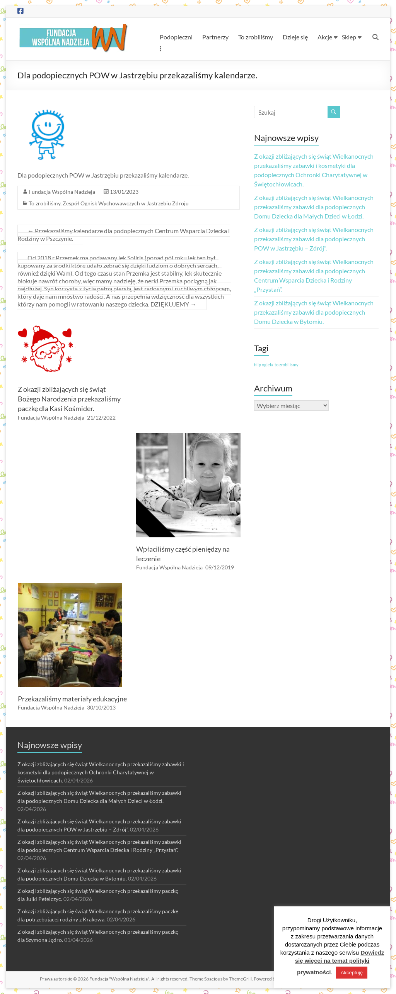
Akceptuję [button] (352, 972)
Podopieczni (176, 37)
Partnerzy (215, 37)
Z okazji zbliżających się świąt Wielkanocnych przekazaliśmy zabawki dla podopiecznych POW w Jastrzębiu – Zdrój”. (314, 239)
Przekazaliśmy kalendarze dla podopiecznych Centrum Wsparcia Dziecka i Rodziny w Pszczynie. (123, 234)
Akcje (324, 37)
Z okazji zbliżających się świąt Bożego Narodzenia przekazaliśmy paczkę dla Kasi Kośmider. (69, 399)
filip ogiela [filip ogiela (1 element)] (263, 364)
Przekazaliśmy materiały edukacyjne (72, 698)
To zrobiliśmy (255, 37)
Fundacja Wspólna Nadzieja (62, 191)
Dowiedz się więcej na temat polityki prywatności (339, 962)
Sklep (349, 37)
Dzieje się (295, 37)
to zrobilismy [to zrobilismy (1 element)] (287, 364)
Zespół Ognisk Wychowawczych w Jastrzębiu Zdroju (126, 203)
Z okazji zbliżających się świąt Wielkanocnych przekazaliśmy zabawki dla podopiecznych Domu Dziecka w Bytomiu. (314, 312)
